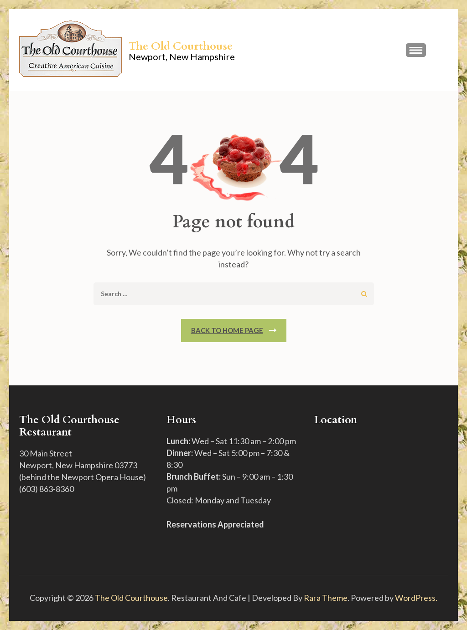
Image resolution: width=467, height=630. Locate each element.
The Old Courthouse (181, 46)
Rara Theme (326, 598)
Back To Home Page (227, 330)
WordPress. (416, 598)
